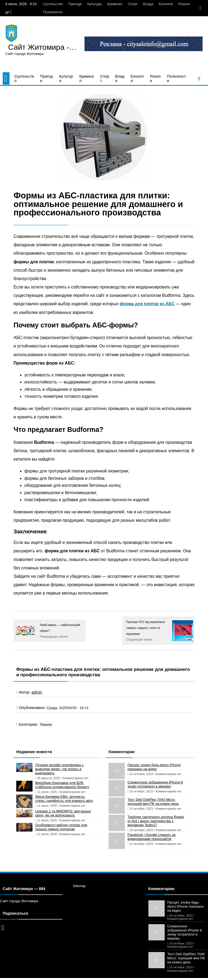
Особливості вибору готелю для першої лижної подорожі (61, 827)
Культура (94, 4)
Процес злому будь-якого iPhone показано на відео (154, 767)
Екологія (166, 4)
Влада (148, 4)
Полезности (52, 12)
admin (36, 692)
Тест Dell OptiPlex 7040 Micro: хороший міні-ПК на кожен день (153, 802)
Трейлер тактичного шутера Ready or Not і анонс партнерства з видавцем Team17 (156, 821)
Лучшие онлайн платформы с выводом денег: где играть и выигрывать (59, 769)
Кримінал (114, 4)
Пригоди (75, 4)
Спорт (133, 4)
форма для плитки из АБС (147, 303)
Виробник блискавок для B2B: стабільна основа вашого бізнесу (62, 785)
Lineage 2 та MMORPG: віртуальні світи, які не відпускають (63, 813)
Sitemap (79, 886)
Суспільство (53, 4)
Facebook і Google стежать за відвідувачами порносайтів (152, 837)
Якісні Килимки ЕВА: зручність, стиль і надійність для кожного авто (64, 799)
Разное (184, 4)
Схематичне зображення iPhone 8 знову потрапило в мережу (155, 784)
